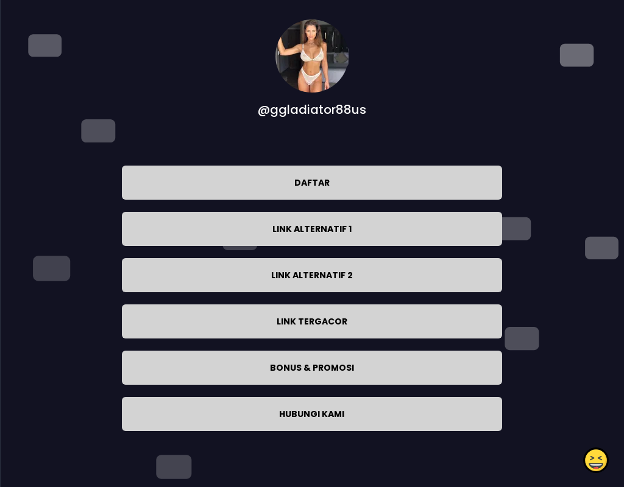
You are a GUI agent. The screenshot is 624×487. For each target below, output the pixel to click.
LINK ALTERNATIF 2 (312, 275)
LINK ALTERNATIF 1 (312, 229)
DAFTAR (312, 183)
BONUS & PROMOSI (312, 368)
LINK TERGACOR (312, 321)
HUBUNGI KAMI (311, 414)
